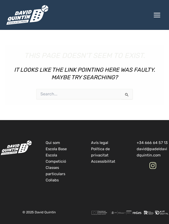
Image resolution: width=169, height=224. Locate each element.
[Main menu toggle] (157, 15)
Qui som (53, 142)
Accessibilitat (103, 161)
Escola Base (56, 149)
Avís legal (99, 142)
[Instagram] (153, 165)
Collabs (52, 180)
